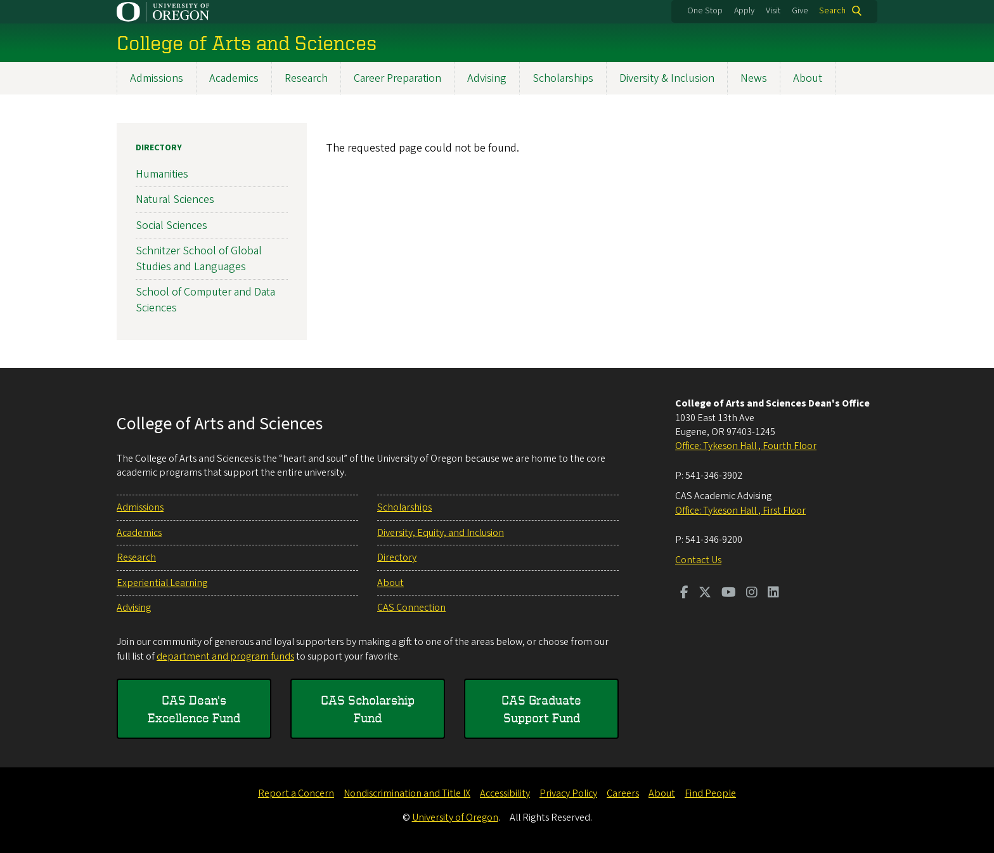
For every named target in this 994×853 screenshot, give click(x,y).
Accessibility (505, 793)
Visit (773, 10)
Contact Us (698, 560)
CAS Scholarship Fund (368, 709)
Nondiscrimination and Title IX (407, 793)
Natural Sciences (175, 199)
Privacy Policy (568, 793)
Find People (710, 793)
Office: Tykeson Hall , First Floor (740, 511)
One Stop (705, 10)
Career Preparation (397, 78)
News (753, 78)
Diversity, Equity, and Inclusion (440, 533)
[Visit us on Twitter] (705, 594)
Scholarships (562, 78)
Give (800, 10)
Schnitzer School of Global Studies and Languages (199, 259)
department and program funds (225, 656)
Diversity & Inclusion (666, 78)
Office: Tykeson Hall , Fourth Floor (745, 446)
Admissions (156, 78)
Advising (487, 78)
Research (306, 78)
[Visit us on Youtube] (728, 594)
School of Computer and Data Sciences (205, 300)
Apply (744, 10)
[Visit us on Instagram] (752, 594)
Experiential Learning (162, 583)
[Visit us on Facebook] (684, 594)
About (807, 78)
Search (832, 10)
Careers (623, 793)
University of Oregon (455, 817)
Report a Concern (296, 793)
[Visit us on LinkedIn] (773, 594)
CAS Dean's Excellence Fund (194, 709)
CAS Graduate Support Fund (541, 709)
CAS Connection (411, 608)
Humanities (162, 174)
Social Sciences (171, 225)
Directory (159, 147)
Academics (234, 78)
